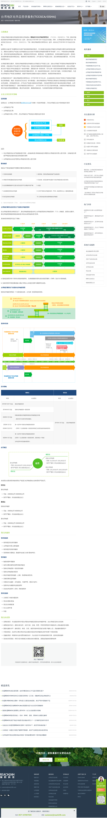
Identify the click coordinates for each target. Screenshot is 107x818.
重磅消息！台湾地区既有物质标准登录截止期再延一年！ (93, 170)
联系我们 (36, 796)
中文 (89, 1)
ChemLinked (81, 777)
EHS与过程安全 (48, 6)
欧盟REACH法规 (26, 103)
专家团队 (36, 780)
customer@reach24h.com (55, 815)
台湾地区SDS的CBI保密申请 (93, 72)
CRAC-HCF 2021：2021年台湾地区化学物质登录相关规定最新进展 (93, 176)
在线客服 (101, 789)
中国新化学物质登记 (91, 88)
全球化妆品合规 (90, 263)
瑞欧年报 (36, 787)
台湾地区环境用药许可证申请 (94, 75)
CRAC (64, 790)
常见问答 (65, 784)
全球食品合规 (89, 267)
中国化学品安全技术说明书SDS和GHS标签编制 (95, 85)
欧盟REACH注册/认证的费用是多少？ (93, 211)
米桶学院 (65, 793)
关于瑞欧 (88, 6)
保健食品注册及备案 (92, 150)
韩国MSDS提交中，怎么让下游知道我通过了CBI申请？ (94, 228)
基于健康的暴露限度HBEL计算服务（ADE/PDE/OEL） (95, 135)
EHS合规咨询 (90, 139)
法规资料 (65, 780)
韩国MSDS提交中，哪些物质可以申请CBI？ (94, 216)
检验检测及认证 (60, 6)
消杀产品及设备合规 (91, 259)
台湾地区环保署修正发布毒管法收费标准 (93, 187)
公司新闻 (36, 790)
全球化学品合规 (9, 20)
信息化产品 (71, 6)
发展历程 (36, 784)
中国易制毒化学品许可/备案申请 (95, 66)
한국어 (104, 1)
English (94, 1)
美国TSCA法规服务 (92, 154)
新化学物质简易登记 (91, 62)
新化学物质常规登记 (91, 78)
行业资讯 (65, 777)
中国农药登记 (90, 120)
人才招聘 (36, 793)
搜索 (102, 6)
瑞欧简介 (36, 777)
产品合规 (26, 6)
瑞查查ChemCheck (83, 780)
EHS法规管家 (81, 784)
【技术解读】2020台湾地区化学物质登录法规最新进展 (93, 193)
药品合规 (88, 271)
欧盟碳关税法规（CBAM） (94, 143)
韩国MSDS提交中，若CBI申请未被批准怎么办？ (93, 222)
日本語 (99, 1)
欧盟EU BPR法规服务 (92, 146)
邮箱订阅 (46, 760)
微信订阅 (61, 760)
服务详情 (17, 20)
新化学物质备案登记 (91, 59)
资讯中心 (80, 6)
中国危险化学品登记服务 (93, 127)
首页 (19, 6)
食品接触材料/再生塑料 (92, 251)
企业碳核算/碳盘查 (92, 130)
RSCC (79, 796)
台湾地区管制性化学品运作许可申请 (95, 69)
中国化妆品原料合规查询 (84, 790)
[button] (103, 41)
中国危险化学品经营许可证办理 (94, 82)
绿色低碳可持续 (36, 6)
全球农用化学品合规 (91, 255)
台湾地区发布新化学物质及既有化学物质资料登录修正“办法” (93, 182)
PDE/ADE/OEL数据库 (83, 787)
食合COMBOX (81, 793)
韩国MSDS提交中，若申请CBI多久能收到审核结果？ (93, 234)
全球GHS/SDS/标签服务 (93, 123)
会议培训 (65, 787)
